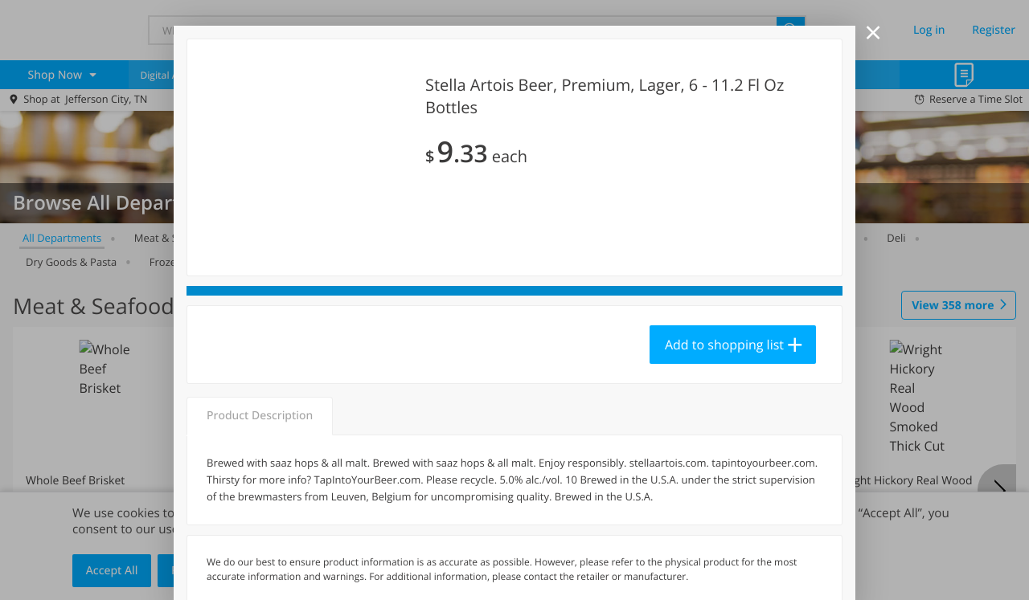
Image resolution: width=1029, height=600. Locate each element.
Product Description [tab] (260, 415)
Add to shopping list (724, 344)
